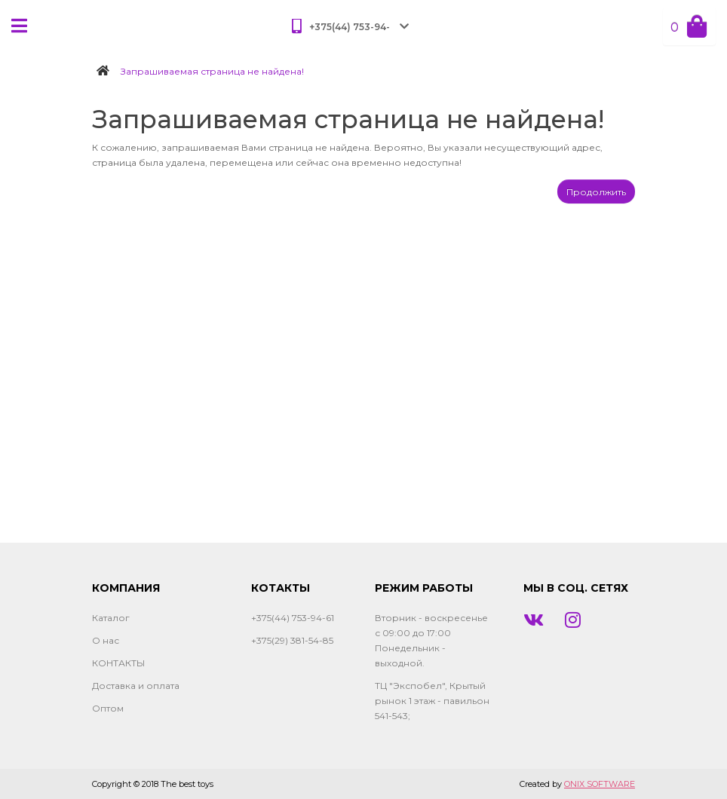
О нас (105, 640)
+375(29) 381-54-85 (292, 640)
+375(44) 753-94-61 (292, 617)
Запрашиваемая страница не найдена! (212, 71)
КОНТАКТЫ (118, 663)
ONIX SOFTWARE (599, 784)
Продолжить (596, 191)
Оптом (108, 708)
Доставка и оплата (135, 685)
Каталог (111, 617)
